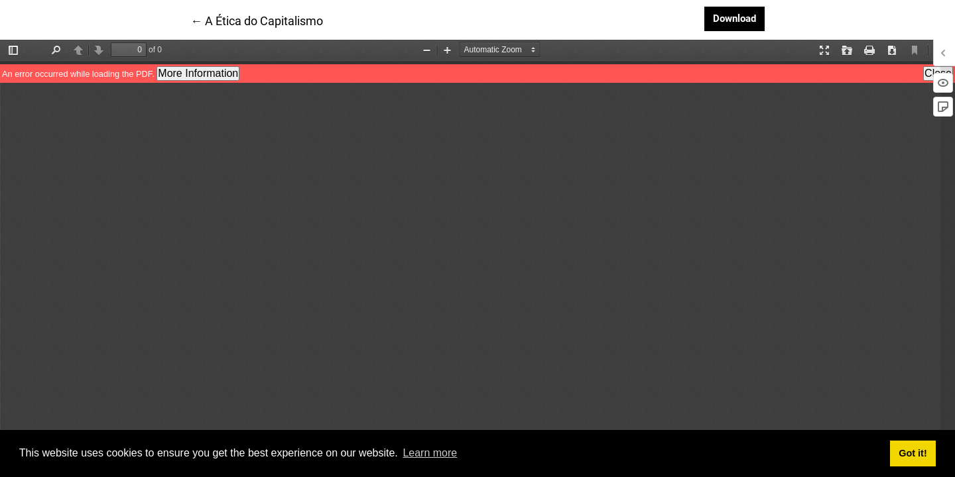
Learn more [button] (430, 452)
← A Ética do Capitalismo (256, 20)
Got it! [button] (912, 453)
